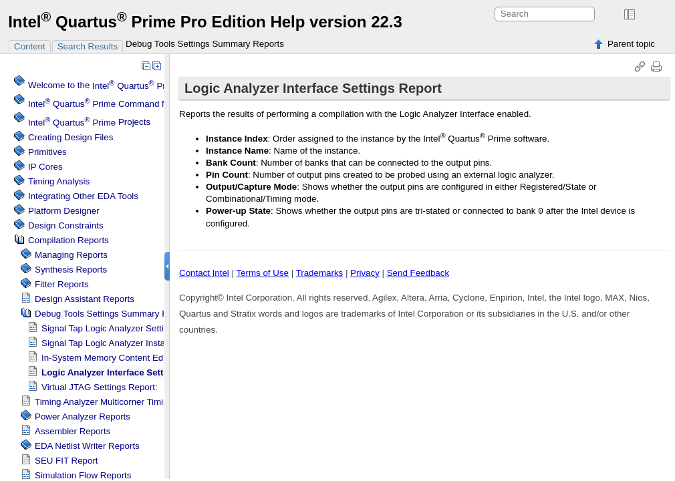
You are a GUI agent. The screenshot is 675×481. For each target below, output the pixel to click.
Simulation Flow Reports (83, 475)
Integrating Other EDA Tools (83, 196)
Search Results (87, 46)
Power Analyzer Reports (82, 417)
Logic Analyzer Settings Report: (125, 328)
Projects (89, 123)
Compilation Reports (68, 240)
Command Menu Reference (128, 104)
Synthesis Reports (71, 270)
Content (29, 46)
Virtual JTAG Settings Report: (99, 387)
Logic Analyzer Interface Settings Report (127, 372)
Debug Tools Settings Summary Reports (205, 44)
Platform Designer (64, 211)
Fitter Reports (62, 284)
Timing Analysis (59, 181)
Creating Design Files (70, 137)
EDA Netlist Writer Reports (87, 446)
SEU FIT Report (66, 461)
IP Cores (45, 167)
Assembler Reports (72, 431)
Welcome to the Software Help (156, 86)
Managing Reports (71, 255)
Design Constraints (66, 225)
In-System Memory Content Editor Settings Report (140, 358)
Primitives (47, 152)
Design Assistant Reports (84, 299)
